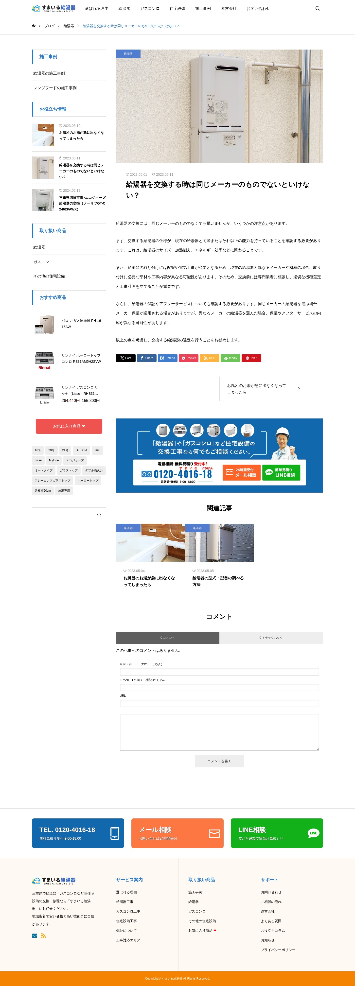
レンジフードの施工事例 (55, 88)
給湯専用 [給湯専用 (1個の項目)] (64, 490)
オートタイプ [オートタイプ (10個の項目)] (44, 470)
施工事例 (203, 8)
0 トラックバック (271, 638)
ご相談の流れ (271, 902)
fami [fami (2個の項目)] (97, 450)
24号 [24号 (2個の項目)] (65, 450)
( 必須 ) (141, 664)
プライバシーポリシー (278, 950)
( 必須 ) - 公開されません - (143, 679)
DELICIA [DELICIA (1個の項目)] (81, 450)
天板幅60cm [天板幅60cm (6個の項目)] (43, 490)
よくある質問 (271, 921)
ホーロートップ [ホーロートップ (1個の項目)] (88, 480)
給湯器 (124, 8)
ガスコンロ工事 (128, 911)
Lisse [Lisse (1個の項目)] (38, 460)
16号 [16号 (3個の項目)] (38, 450)
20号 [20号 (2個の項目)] (51, 450)
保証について (126, 931)
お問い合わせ (258, 8)
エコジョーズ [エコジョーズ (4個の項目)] (75, 460)
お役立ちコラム (273, 931)
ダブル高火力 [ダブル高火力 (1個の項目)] (94, 470)
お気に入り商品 (202, 931)
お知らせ (268, 940)
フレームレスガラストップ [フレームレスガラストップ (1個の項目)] (52, 480)
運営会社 (229, 8)
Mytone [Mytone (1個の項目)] (54, 460)
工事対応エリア (128, 940)
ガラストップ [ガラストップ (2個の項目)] (69, 470)
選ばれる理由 (96, 8)
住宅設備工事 (126, 921)
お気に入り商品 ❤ (69, 426)
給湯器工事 (124, 902)
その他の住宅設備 (49, 276)
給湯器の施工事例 (49, 73)
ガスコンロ (150, 8)
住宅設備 (177, 8)
